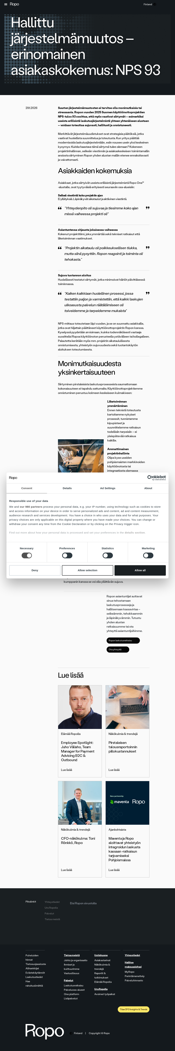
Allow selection (87, 570)
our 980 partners (31, 506)
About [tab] (148, 488)
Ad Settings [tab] (107, 488)
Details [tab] (67, 488)
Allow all (140, 570)
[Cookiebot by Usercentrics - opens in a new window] (150, 477)
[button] (5, 4)
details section (135, 532)
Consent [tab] (26, 488)
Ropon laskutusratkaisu (123, 640)
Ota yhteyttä (118, 649)
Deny (35, 570)
